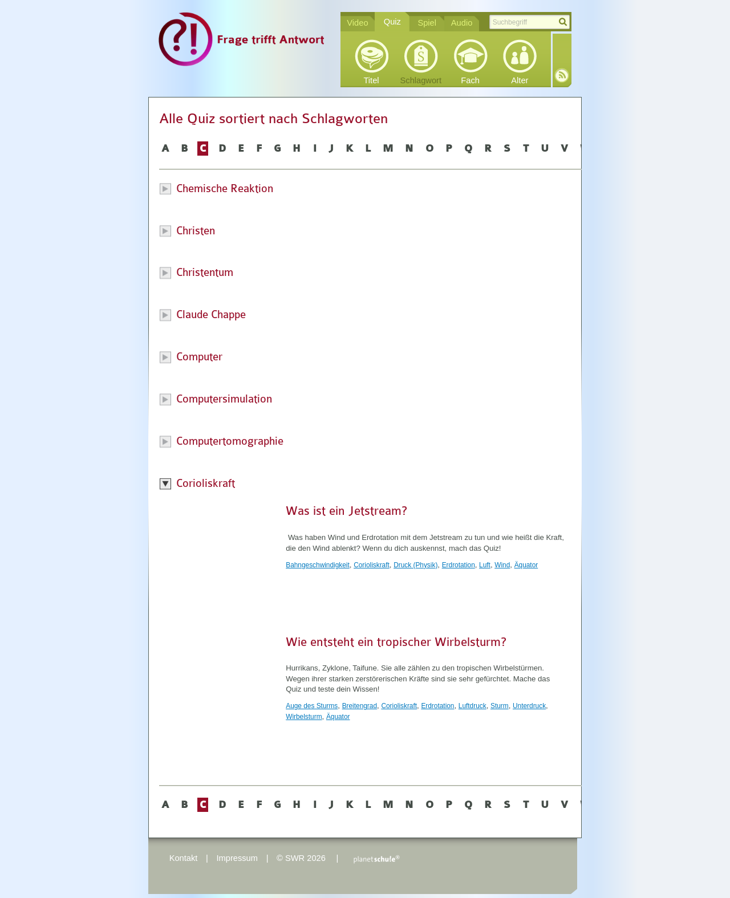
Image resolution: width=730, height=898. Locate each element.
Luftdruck (472, 706)
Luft (484, 565)
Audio (462, 22)
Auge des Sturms (312, 706)
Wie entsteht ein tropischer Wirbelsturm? (396, 642)
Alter (519, 80)
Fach (470, 80)
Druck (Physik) (415, 565)
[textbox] (529, 22)
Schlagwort (421, 80)
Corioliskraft (372, 565)
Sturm (499, 706)
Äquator (526, 565)
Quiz (392, 21)
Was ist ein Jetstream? (346, 511)
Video (357, 22)
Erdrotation (458, 565)
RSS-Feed (561, 75)
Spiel (426, 22)
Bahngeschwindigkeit (318, 565)
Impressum (236, 858)
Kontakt (183, 858)
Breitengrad (359, 706)
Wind (502, 565)
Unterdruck (529, 706)
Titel (371, 80)
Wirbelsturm (304, 717)
